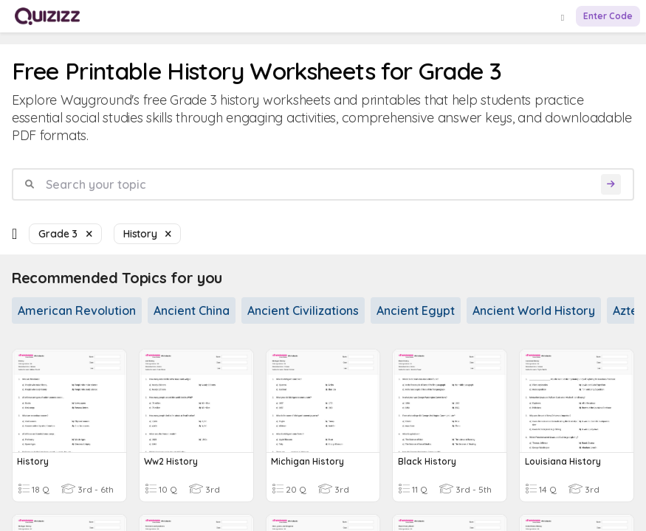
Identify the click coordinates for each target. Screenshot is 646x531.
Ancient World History (534, 310)
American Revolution (77, 310)
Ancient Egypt (416, 310)
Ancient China (192, 310)
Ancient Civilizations (303, 310)
